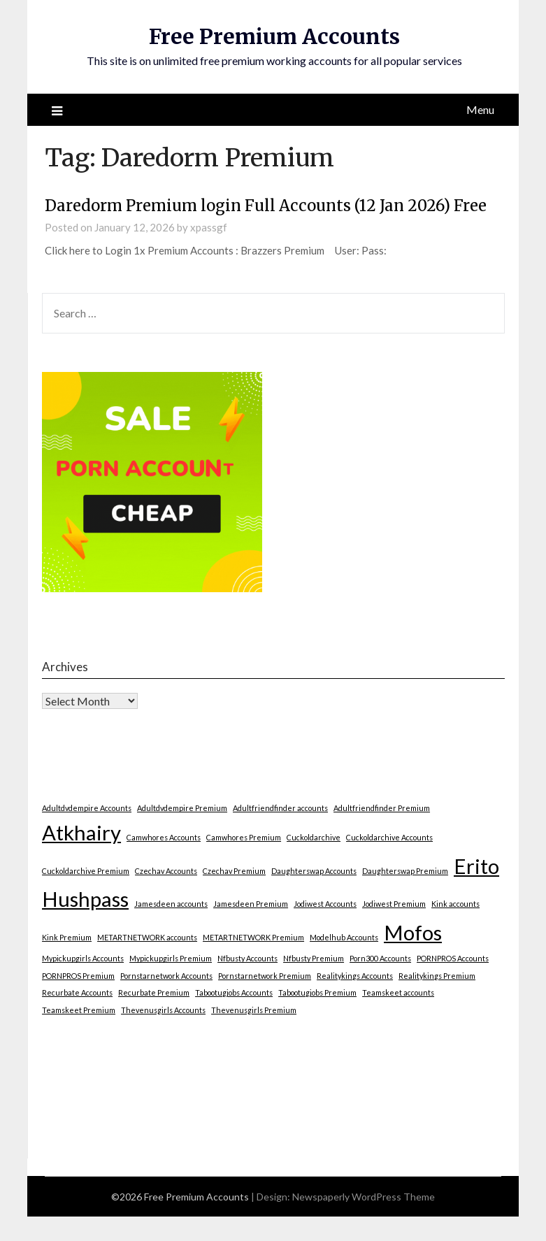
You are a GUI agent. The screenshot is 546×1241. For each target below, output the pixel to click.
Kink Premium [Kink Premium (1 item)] (67, 937)
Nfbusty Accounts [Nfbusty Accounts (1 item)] (247, 958)
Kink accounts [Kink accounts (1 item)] (455, 903)
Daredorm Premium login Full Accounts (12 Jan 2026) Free (266, 205)
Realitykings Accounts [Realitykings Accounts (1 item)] (355, 975)
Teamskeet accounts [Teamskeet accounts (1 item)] (398, 992)
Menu (480, 109)
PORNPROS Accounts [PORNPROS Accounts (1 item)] (453, 958)
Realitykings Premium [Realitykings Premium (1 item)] (436, 975)
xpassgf (208, 227)
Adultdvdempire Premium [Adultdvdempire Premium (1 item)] (182, 807)
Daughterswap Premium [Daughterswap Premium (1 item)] (405, 870)
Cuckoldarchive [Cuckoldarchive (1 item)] (313, 837)
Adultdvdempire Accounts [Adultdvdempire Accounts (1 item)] (86, 807)
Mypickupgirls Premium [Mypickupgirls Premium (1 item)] (170, 958)
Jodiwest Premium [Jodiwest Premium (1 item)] (394, 903)
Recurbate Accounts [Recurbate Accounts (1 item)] (77, 992)
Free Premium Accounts (274, 36)
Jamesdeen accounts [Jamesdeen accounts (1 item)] (171, 903)
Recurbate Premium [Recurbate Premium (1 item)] (153, 992)
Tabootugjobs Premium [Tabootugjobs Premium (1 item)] (317, 992)
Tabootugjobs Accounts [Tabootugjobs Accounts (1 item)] (234, 992)
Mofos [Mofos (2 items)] (413, 932)
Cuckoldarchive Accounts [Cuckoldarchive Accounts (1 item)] (389, 837)
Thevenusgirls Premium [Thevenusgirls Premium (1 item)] (253, 1009)
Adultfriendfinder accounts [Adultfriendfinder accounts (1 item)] (280, 807)
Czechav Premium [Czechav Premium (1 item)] (234, 870)
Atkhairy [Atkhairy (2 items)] (81, 832)
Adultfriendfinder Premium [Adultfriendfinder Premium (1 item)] (381, 807)
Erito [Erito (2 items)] (476, 866)
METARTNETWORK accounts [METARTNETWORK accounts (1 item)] (147, 937)
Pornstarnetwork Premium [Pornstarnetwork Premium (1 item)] (264, 975)
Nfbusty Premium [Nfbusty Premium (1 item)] (313, 958)
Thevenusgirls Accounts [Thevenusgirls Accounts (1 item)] (163, 1009)
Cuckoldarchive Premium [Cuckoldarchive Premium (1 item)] (85, 870)
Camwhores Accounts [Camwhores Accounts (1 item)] (164, 837)
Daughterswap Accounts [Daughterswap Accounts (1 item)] (314, 870)
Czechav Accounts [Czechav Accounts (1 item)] (166, 870)
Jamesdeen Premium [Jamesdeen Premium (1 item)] (250, 903)
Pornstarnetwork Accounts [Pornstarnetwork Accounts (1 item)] (166, 975)
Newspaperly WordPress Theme (363, 1197)
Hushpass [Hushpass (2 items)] (85, 899)
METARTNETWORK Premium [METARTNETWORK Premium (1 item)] (253, 937)
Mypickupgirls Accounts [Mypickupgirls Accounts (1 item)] (83, 958)
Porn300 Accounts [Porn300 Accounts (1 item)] (380, 958)
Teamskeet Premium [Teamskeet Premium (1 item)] (78, 1009)
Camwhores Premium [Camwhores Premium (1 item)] (243, 837)
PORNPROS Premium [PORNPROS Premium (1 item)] (78, 975)
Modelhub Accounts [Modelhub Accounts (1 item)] (344, 937)
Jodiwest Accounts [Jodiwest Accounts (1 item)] (325, 903)
